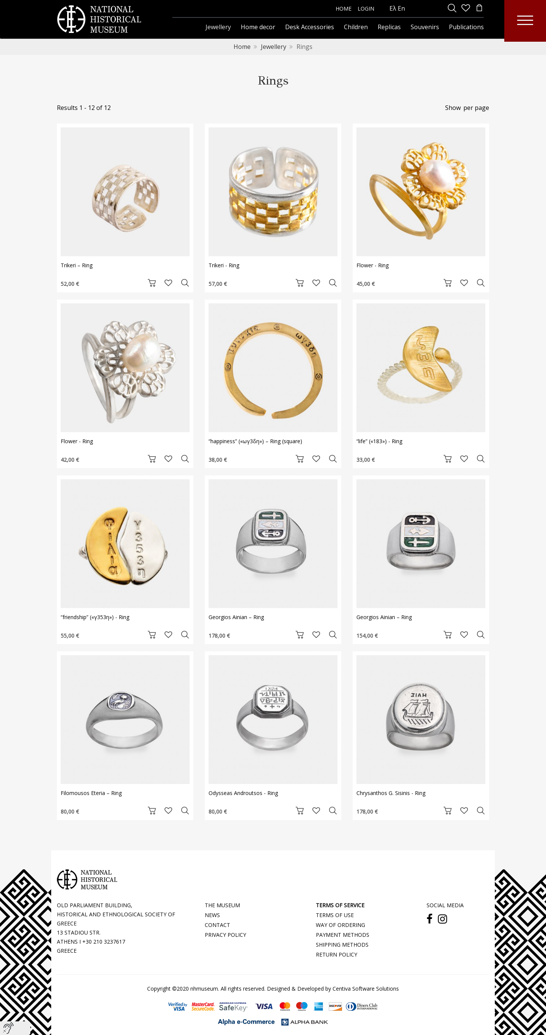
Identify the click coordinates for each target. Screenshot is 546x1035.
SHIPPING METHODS (342, 944)
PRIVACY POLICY (225, 934)
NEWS (212, 915)
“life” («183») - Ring (379, 441)
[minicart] (479, 8)
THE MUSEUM (222, 905)
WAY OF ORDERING (340, 924)
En (401, 8)
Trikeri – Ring (77, 265)
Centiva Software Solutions (366, 988)
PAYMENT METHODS (342, 934)
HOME (343, 8)
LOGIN (366, 8)
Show (453, 108)
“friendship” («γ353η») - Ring (95, 617)
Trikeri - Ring (224, 265)
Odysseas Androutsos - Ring (243, 793)
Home (242, 46)
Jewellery (273, 46)
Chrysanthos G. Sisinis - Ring (390, 793)
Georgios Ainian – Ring (236, 617)
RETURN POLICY (336, 954)
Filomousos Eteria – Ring (91, 793)
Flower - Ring (372, 265)
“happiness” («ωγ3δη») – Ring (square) (255, 441)
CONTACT (217, 924)
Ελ (392, 8)
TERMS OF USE (335, 915)
